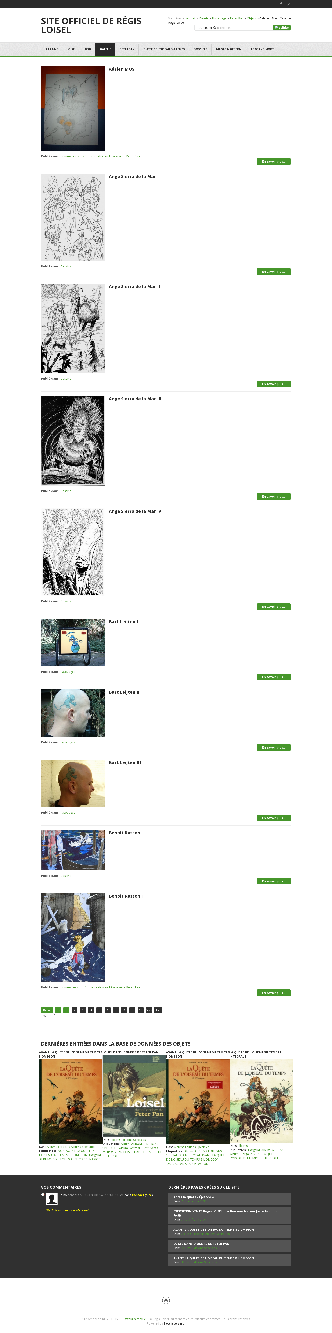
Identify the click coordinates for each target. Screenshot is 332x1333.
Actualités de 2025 (194, 1201)
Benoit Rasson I (126, 896)
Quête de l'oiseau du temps (164, 49)
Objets (251, 18)
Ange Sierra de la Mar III (135, 399)
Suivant (149, 1010)
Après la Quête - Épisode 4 (193, 1197)
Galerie (204, 18)
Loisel (71, 49)
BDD (88, 49)
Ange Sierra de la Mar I (134, 176)
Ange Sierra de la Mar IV (135, 511)
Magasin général (229, 49)
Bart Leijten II (124, 692)
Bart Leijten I (123, 621)
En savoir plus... (274, 161)
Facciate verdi (174, 1323)
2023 (257, 1154)
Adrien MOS (121, 69)
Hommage (219, 18)
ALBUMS (278, 1150)
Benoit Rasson (124, 833)
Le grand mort (262, 49)
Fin (158, 1010)
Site (149, 1195)
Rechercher (204, 28)
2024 (60, 1151)
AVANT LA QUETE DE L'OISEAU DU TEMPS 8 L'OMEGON (67, 1153)
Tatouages (67, 672)
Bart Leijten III (125, 762)
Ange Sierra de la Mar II (134, 286)
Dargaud (95, 1155)
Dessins (65, 266)
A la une (52, 49)
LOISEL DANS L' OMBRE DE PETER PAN (130, 1052)
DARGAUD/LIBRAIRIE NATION (187, 1164)
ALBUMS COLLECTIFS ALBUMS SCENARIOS (69, 1159)
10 (140, 1010)
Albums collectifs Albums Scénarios (71, 1147)
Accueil (191, 18)
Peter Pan (236, 18)
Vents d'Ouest (139, 1148)
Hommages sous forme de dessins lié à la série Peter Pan (100, 156)
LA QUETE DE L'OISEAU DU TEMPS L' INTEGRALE (255, 1156)
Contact (138, 1195)
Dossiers (200, 49)
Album (125, 1144)
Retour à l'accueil (135, 1319)
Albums (243, 1146)
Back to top (166, 1300)
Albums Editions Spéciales (128, 1140)
